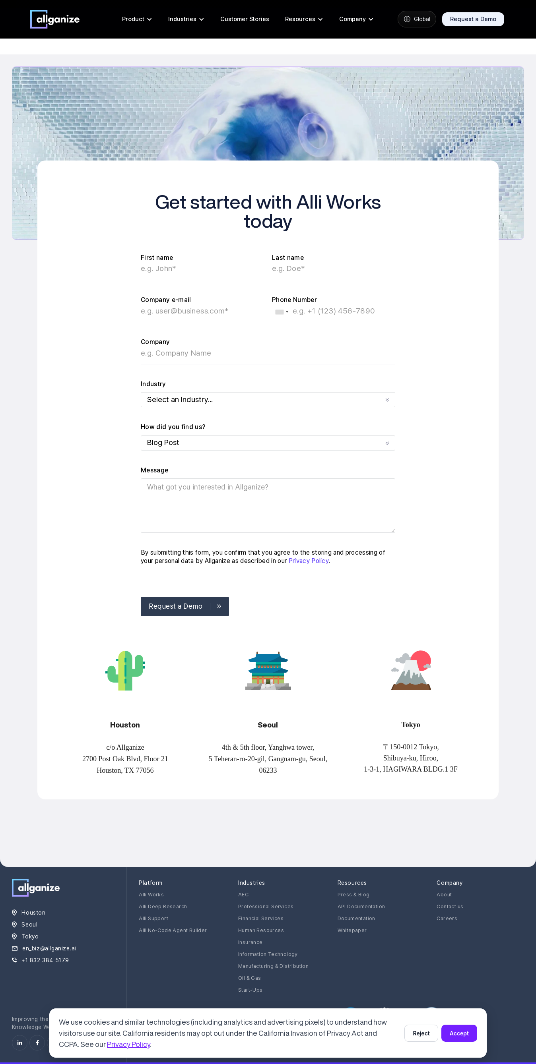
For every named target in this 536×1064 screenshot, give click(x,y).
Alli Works (151, 895)
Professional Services (265, 906)
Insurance (250, 942)
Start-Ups (250, 990)
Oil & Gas (249, 978)
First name (157, 257)
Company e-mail (166, 300)
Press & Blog (354, 895)
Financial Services (261, 918)
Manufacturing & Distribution (273, 966)
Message (154, 470)
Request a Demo (473, 19)
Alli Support (153, 918)
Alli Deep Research (163, 906)
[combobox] (281, 311)
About (444, 895)
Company (155, 342)
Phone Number (294, 300)
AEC (243, 895)
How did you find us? (173, 427)
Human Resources (261, 930)
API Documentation (361, 906)
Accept (459, 1033)
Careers (447, 918)
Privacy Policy (308, 561)
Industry (153, 384)
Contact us (450, 906)
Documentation (356, 918)
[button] (137, 19)
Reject (421, 1033)
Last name (288, 257)
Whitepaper (352, 930)
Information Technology (268, 954)
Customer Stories (244, 19)
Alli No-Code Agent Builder (173, 930)
